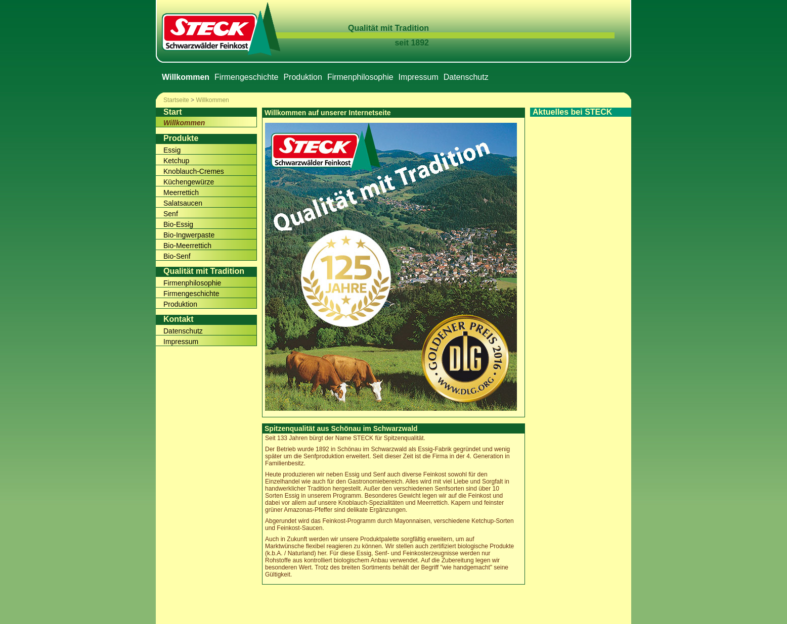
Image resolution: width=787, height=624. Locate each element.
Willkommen (212, 100)
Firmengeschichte (246, 77)
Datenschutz (466, 77)
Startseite (176, 100)
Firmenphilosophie (360, 77)
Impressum (419, 77)
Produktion (302, 77)
